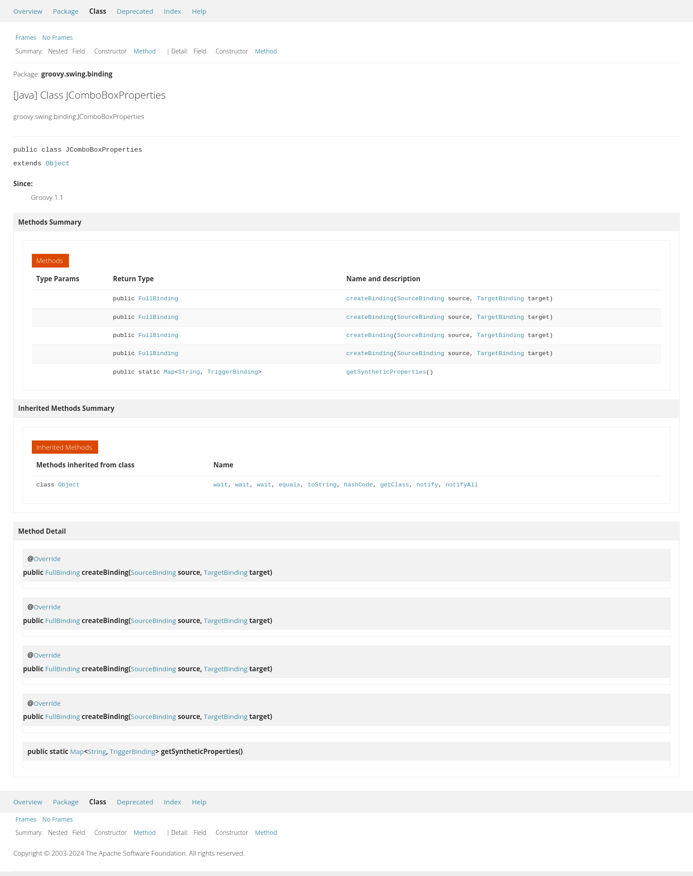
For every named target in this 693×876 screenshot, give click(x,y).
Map (169, 372)
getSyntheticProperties (386, 372)
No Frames (57, 37)
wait (220, 485)
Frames (25, 37)
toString (322, 485)
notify (427, 485)
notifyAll (462, 485)
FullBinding (158, 299)
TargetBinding (500, 299)
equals (289, 485)
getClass (394, 485)
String (189, 372)
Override (47, 558)
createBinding (370, 299)
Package (66, 11)
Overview (27, 11)
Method (145, 51)
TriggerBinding (232, 372)
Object (58, 163)
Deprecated (135, 11)
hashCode (358, 485)
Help (199, 11)
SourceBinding (420, 299)
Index (172, 11)
